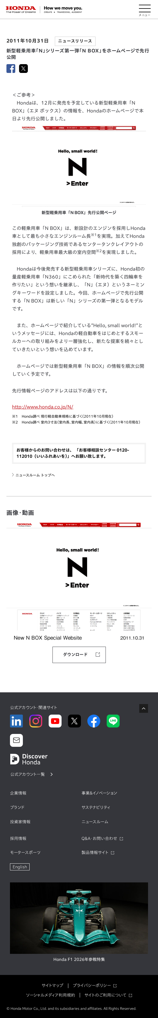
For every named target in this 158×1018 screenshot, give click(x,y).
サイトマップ (52, 985)
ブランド (17, 807)
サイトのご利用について (105, 995)
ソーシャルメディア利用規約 (50, 995)
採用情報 (18, 838)
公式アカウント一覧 (27, 774)
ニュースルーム (94, 822)
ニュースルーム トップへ (35, 475)
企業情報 (18, 793)
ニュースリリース (75, 41)
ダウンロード (75, 655)
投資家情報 (20, 822)
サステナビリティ (95, 807)
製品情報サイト (94, 852)
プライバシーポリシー (92, 985)
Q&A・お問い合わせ (99, 838)
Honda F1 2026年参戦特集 (79, 959)
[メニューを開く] (144, 9)
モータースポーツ (25, 852)
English (20, 867)
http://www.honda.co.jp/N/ (42, 406)
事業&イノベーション (99, 793)
